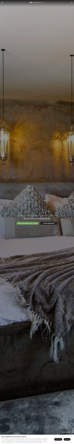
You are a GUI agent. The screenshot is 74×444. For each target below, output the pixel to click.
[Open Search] (71, 2)
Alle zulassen (58, 439)
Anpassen (67, 439)
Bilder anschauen (48, 223)
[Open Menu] (2, 2)
